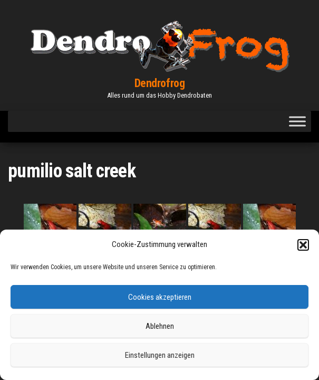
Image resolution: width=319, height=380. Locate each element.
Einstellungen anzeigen (160, 355)
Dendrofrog (159, 83)
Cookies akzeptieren (159, 297)
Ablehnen (160, 326)
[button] (303, 245)
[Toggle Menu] (297, 121)
